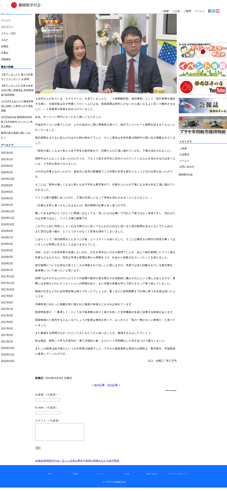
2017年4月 (7, 328)
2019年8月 (7, 185)
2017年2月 (7, 341)
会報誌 (39, 464)
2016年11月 (7, 354)
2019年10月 (7, 178)
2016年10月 (7, 361)
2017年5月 (7, 322)
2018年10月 (7, 224)
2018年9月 (7, 231)
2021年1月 (7, 159)
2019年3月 (7, 198)
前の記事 (99, 385)
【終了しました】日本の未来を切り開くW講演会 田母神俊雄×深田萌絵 (17, 90)
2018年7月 (7, 237)
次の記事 (112, 385)
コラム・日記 (8, 33)
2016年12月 (7, 348)
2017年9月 (7, 296)
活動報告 (6, 59)
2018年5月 (7, 244)
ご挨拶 (183, 148)
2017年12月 (7, 276)
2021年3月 (7, 152)
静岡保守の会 (186, 174)
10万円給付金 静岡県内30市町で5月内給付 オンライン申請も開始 (17, 122)
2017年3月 (7, 335)
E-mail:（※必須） (46, 407)
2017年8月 (7, 302)
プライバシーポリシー (177, 477)
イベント (184, 160)
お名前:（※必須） (46, 394)
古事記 (4, 52)
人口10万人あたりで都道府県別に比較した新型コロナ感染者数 (17, 106)
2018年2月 (7, 263)
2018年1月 (7, 270)
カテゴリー (7, 26)
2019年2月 (7, 204)
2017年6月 (7, 315)
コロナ (4, 39)
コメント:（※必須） (48, 420)
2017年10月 (7, 289)
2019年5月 (7, 191)
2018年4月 (7, 250)
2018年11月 (7, 218)
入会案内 (184, 154)
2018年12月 (7, 211)
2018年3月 (7, 257)
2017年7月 (7, 309)
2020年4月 (7, 172)
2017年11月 (7, 283)
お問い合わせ (187, 166)
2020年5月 (7, 165)
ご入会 (126, 477)
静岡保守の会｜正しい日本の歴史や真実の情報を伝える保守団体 (81, 464)
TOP (49, 477)
